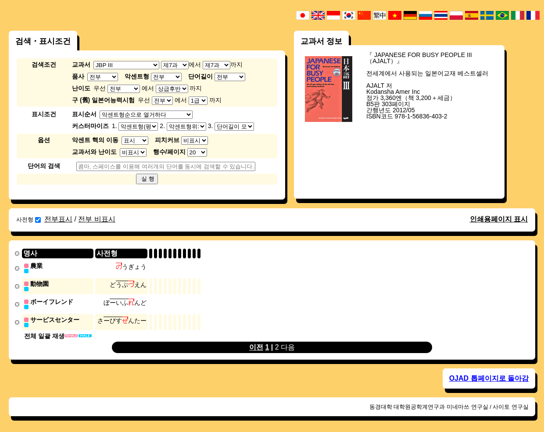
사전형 (28, 219)
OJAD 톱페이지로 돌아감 (489, 376)
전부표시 (58, 219)
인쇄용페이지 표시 (499, 219)
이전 (256, 345)
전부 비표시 (96, 219)
